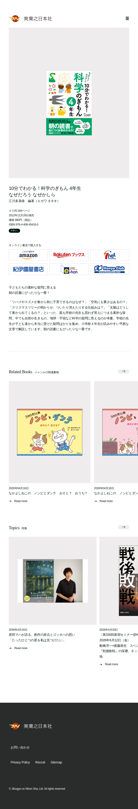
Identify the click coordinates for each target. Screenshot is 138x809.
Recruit (40, 762)
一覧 (123, 371)
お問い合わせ (20, 747)
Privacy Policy (20, 762)
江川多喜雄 (17, 201)
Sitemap (56, 762)
